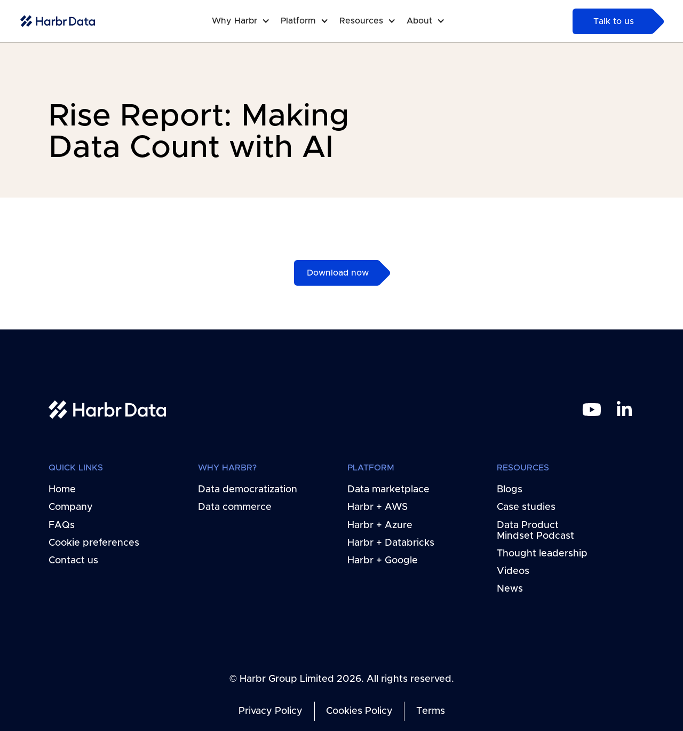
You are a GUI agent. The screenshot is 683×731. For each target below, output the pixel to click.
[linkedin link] (624, 409)
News (510, 589)
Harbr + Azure (379, 525)
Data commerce (235, 507)
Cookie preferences (94, 543)
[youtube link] (591, 409)
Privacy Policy (271, 711)
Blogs (509, 489)
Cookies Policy (359, 711)
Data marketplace (388, 489)
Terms (430, 711)
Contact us (73, 560)
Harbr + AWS (377, 507)
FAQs (62, 525)
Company (71, 507)
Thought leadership (542, 553)
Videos (513, 571)
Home (62, 489)
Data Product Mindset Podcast (535, 530)
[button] (246, 21)
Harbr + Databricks (390, 543)
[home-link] (57, 21)
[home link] (107, 409)
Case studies (526, 507)
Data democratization (247, 489)
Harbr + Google (382, 560)
